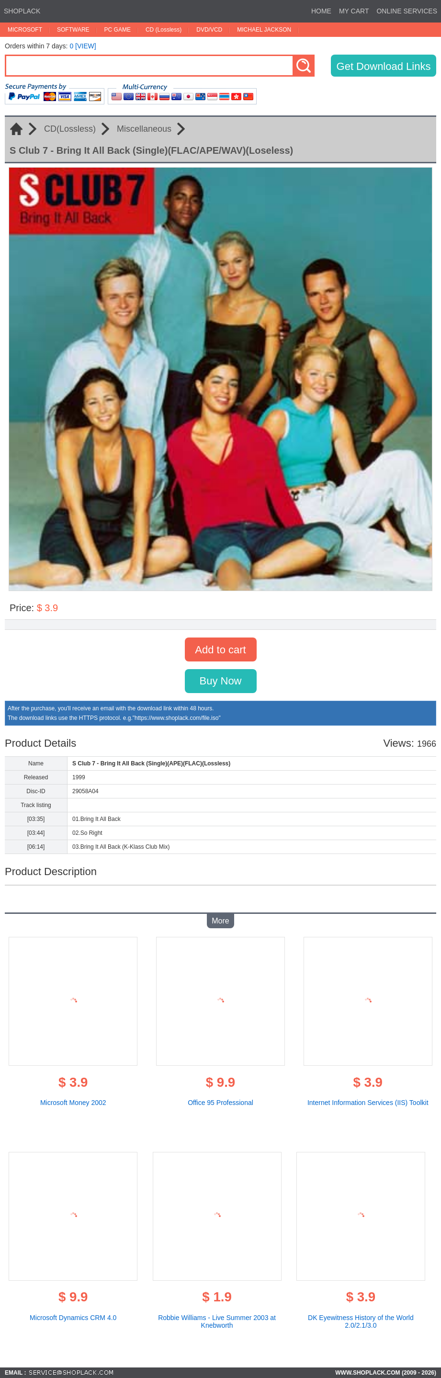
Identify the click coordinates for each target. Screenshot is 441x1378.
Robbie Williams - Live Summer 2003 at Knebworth (217, 1321)
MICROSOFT (25, 29)
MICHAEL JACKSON (264, 29)
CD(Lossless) (70, 129)
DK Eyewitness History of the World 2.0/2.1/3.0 (361, 1321)
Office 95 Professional (220, 1102)
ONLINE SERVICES (406, 11)
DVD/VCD (209, 29)
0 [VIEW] (82, 46)
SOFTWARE (73, 29)
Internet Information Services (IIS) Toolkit (368, 1102)
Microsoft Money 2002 (73, 1102)
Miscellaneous (144, 129)
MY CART (354, 11)
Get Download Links (384, 66)
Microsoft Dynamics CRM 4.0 (73, 1317)
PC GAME (117, 29)
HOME (321, 11)
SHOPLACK (22, 11)
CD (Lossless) (163, 29)
